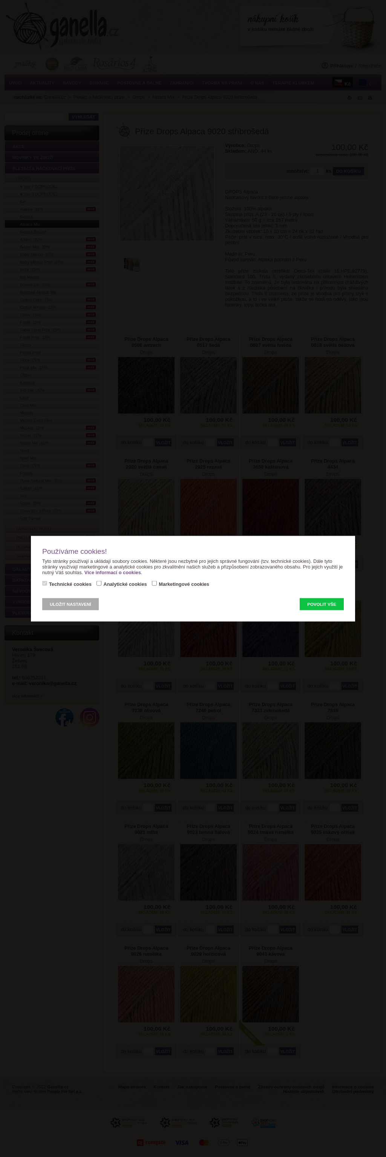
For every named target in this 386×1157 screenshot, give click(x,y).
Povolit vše (321, 604)
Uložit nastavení (70, 604)
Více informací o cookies (112, 572)
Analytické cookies (125, 584)
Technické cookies (70, 584)
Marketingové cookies (184, 584)
